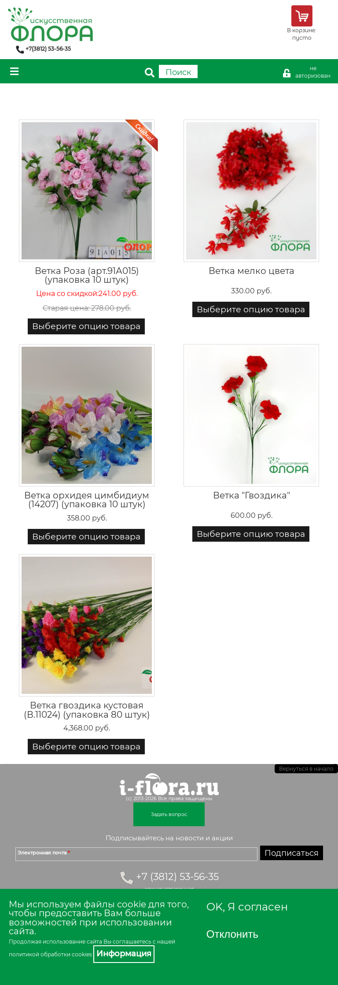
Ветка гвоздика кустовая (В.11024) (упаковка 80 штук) (87, 709)
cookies (82, 954)
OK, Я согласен (247, 906)
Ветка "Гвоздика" (251, 495)
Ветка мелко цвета (251, 270)
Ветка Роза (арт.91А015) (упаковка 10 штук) (87, 275)
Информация (123, 954)
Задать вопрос (169, 814)
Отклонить (232, 934)
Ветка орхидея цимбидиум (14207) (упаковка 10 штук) (86, 499)
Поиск (178, 72)
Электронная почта (44, 853)
